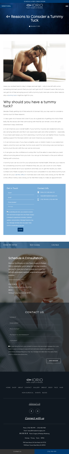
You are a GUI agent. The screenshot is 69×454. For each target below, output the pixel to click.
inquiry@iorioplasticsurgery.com (48, 196)
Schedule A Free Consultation (34, 1)
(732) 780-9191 (44, 199)
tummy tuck (12, 95)
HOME (8, 388)
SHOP (14, 388)
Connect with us (34, 418)
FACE (56, 388)
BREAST (44, 388)
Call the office (20, 175)
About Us (34, 404)
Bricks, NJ (43, 192)
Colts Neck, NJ (51, 192)
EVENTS (38, 393)
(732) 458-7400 (54, 199)
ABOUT (20, 388)
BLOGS (44, 393)
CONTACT (28, 388)
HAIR (61, 388)
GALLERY (36, 388)
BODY (50, 388)
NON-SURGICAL (27, 393)
